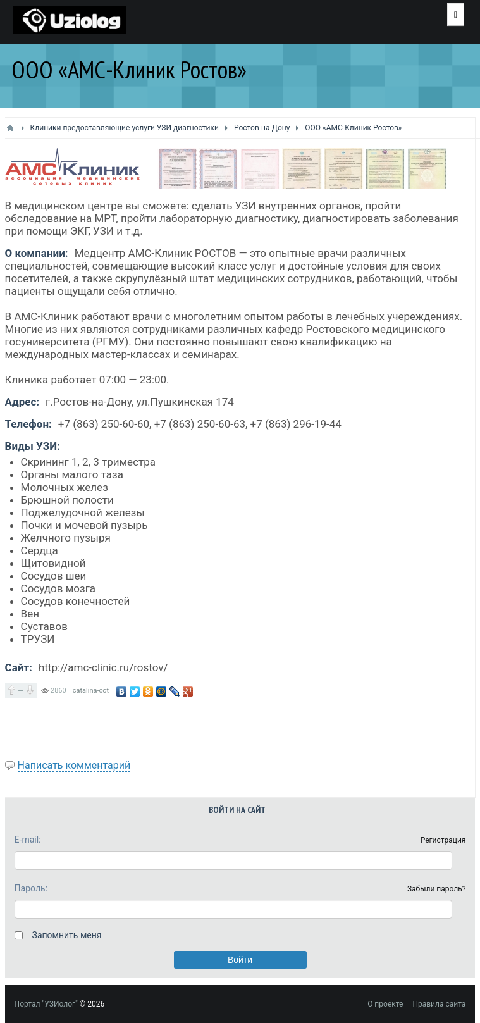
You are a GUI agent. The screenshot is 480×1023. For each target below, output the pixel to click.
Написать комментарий (74, 765)
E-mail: (28, 839)
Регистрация (443, 840)
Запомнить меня (67, 935)
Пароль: (31, 888)
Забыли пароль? (436, 888)
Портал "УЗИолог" (46, 1004)
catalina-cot (91, 690)
